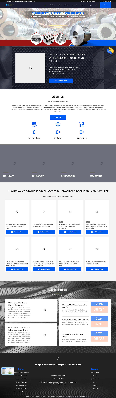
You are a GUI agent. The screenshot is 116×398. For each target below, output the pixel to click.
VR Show (67, 5)
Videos (59, 5)
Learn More (58, 117)
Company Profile (95, 372)
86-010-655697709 (105, 1)
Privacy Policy (94, 388)
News (94, 382)
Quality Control (95, 379)
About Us (74, 5)
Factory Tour (95, 375)
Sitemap (95, 385)
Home (45, 5)
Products (52, 5)
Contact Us (83, 5)
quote (105, 5)
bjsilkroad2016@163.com (88, 1)
